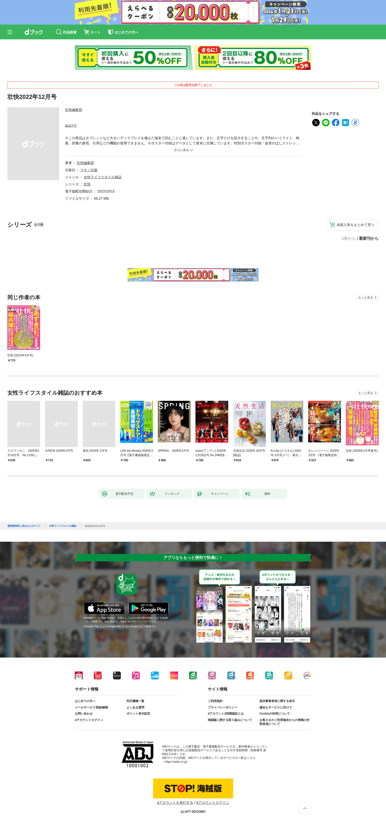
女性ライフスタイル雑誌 (103, 177)
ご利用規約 (215, 701)
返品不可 (71, 125)
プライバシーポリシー (222, 707)
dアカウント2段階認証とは (226, 713)
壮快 (87, 184)
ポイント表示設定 (138, 713)
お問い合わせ (84, 713)
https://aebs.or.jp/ (176, 761)
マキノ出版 (88, 170)
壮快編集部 (73, 110)
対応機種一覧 (135, 701)
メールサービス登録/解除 (91, 707)
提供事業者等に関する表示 (277, 701)
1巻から (349, 238)
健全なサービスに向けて (275, 707)
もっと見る (365, 297)
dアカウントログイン (89, 720)
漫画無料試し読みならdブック (24, 526)
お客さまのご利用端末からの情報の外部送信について (284, 722)
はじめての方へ (85, 701)
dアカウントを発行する (175, 803)
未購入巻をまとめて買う (355, 225)
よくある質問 (135, 707)
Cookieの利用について (274, 713)
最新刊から (369, 238)
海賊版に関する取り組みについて (230, 720)
